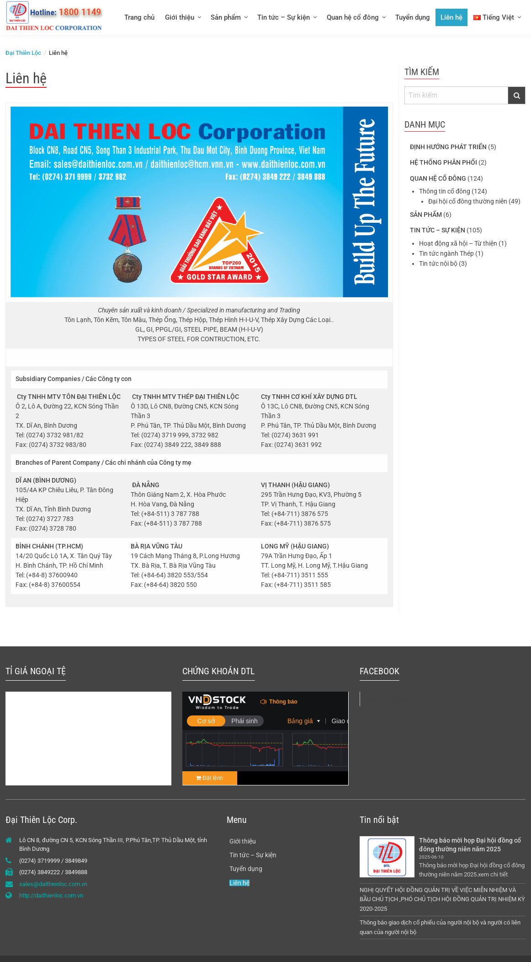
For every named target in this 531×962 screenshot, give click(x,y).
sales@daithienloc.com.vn (53, 884)
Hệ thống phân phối (443, 162)
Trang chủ (139, 17)
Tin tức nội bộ (438, 263)
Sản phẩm (226, 17)
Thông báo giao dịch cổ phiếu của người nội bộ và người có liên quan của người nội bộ (440, 927)
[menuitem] (139, 17)
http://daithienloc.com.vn (51, 895)
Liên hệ (451, 17)
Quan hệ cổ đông (353, 17)
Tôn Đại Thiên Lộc (394, 700)
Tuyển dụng (412, 17)
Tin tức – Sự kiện (283, 17)
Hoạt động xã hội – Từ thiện (458, 243)
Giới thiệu (179, 17)
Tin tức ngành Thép (446, 253)
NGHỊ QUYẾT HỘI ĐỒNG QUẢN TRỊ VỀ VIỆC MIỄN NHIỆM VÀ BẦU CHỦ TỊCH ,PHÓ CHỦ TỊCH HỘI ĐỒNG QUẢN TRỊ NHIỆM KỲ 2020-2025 (442, 900)
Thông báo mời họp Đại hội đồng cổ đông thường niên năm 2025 (470, 845)
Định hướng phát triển (448, 146)
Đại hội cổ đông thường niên (467, 201)
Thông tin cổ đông (444, 191)
